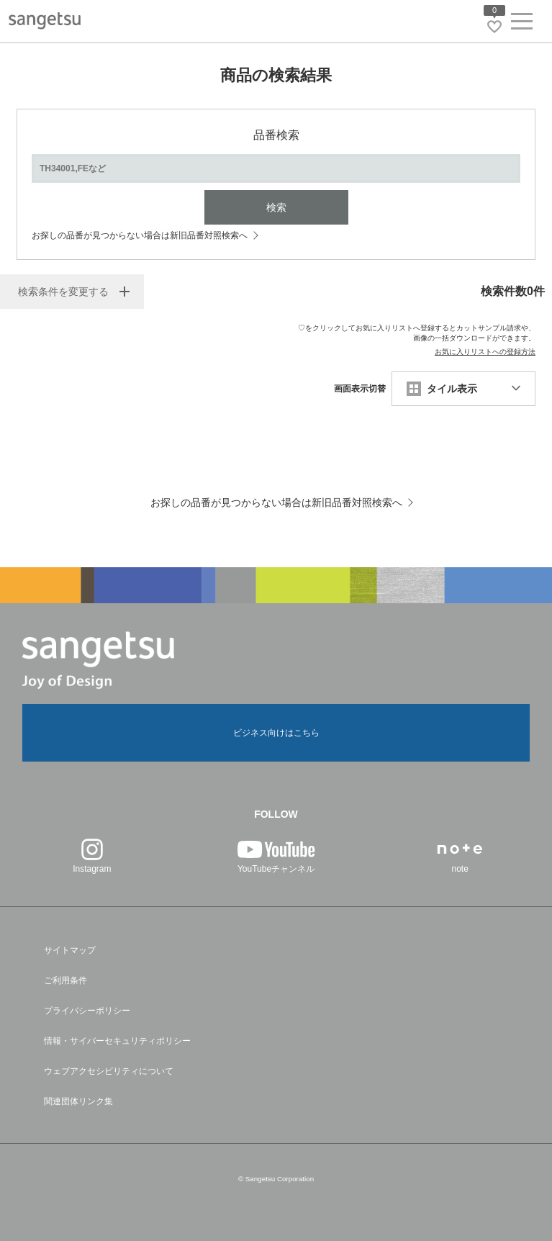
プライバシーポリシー (87, 1011)
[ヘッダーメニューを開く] (522, 24)
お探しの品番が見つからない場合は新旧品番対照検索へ (140, 235)
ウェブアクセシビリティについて (108, 1071)
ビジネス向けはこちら (276, 733)
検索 (276, 207)
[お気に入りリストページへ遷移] (494, 26)
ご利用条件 (65, 980)
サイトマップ (70, 950)
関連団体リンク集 (78, 1101)
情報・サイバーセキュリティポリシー (117, 1041)
